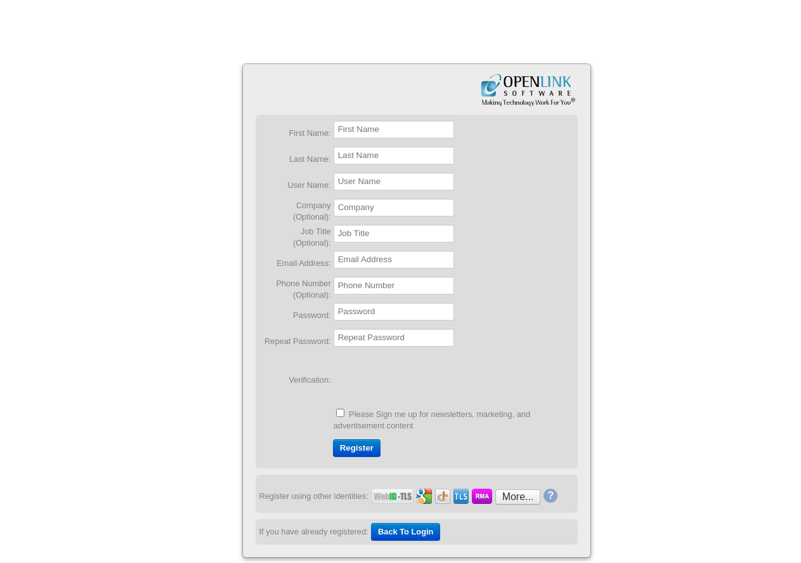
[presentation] (430, 379)
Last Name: (309, 159)
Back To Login (405, 531)
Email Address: (303, 263)
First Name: (310, 133)
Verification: (310, 380)
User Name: (308, 185)
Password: (312, 315)
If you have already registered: (313, 531)
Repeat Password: (297, 341)
